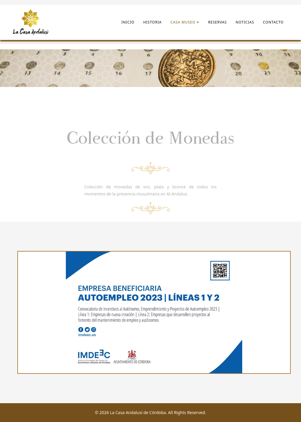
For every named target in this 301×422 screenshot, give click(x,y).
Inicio (127, 22)
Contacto (273, 22)
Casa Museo (182, 22)
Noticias (245, 22)
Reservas (217, 22)
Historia (152, 22)
